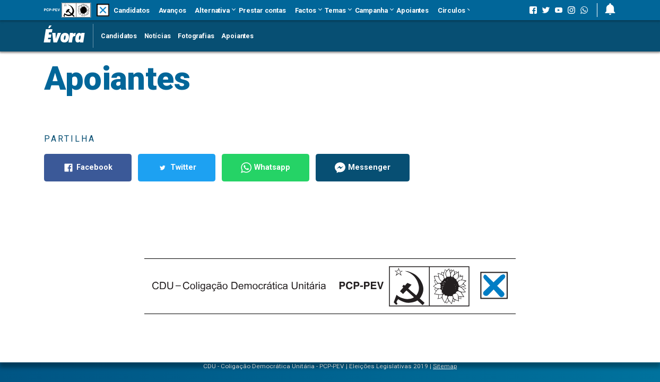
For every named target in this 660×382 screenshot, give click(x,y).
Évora (64, 35)
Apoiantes (412, 10)
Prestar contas (262, 10)
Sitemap (445, 366)
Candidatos (132, 10)
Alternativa (212, 10)
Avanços (172, 10)
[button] (606, 10)
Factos (305, 10)
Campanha (371, 10)
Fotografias (196, 36)
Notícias (157, 36)
